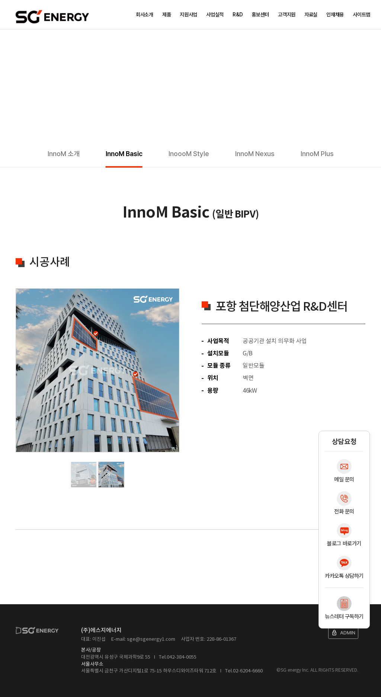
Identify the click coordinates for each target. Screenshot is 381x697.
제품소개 (41, 40)
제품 (166, 15)
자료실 (310, 15)
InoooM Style (189, 154)
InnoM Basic (124, 154)
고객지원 (286, 15)
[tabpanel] (97, 370)
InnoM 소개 (64, 154)
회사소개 (144, 15)
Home (18, 40)
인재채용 (335, 15)
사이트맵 (361, 15)
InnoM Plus (317, 154)
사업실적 (215, 15)
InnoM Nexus (255, 154)
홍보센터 (260, 15)
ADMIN (343, 633)
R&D (238, 15)
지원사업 (188, 15)
